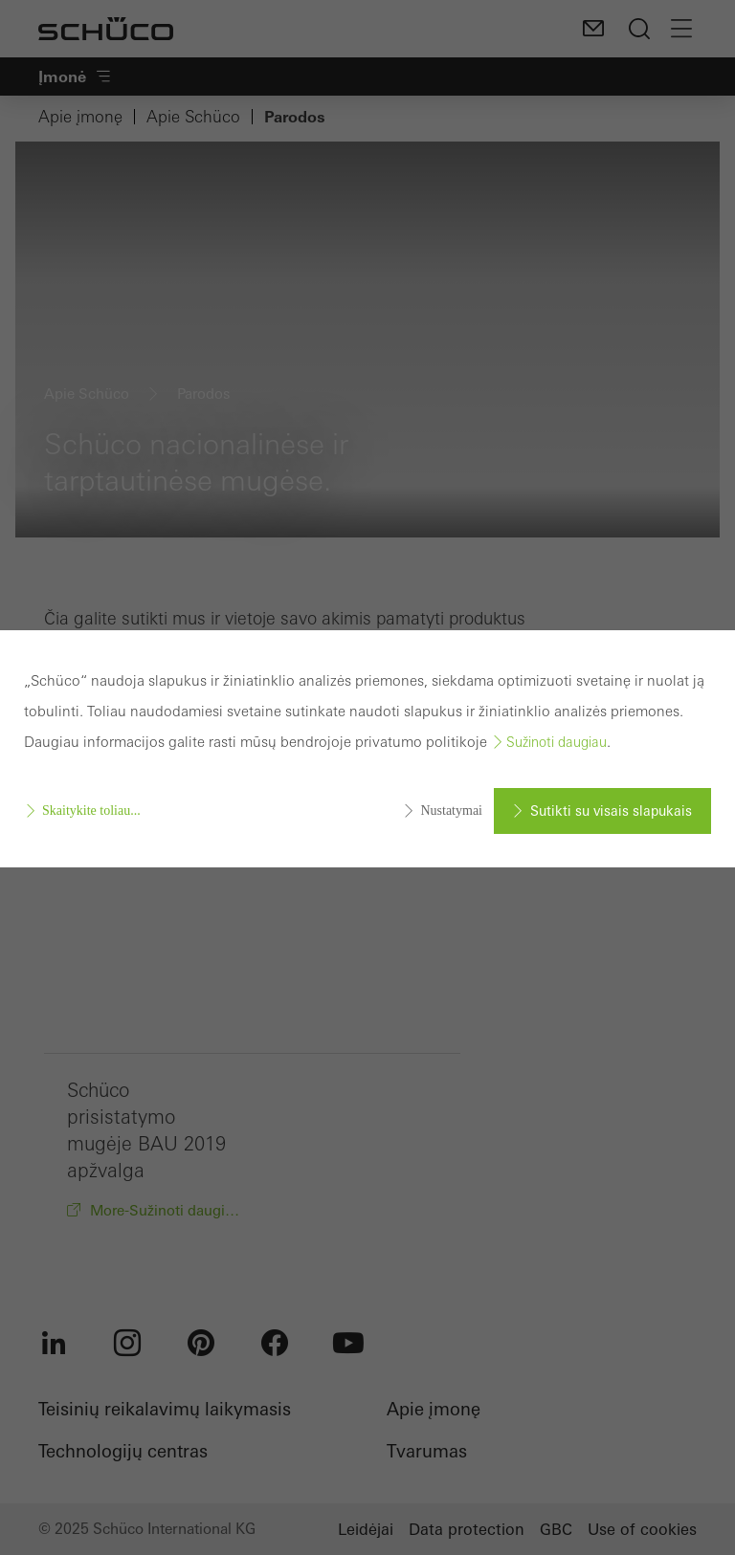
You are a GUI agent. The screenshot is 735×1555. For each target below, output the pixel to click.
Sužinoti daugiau (556, 742)
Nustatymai (451, 810)
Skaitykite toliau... (91, 810)
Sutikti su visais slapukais (611, 811)
